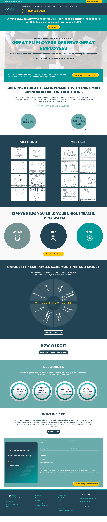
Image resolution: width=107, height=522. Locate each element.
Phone (72, 446)
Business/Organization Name (49, 453)
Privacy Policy (10, 501)
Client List (60, 500)
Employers (26, 6)
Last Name (73, 440)
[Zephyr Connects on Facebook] (9, 474)
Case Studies (61, 498)
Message (43, 459)
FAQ (77, 6)
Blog (71, 6)
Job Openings (39, 503)
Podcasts (63, 6)
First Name (43, 440)
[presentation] (51, 478)
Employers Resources (41, 498)
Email (42, 446)
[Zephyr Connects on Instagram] (15, 474)
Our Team (61, 508)
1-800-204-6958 (35, 11)
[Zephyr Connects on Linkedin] (12, 474)
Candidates (38, 6)
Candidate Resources (41, 505)
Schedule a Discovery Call (65, 510)
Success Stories (52, 6)
